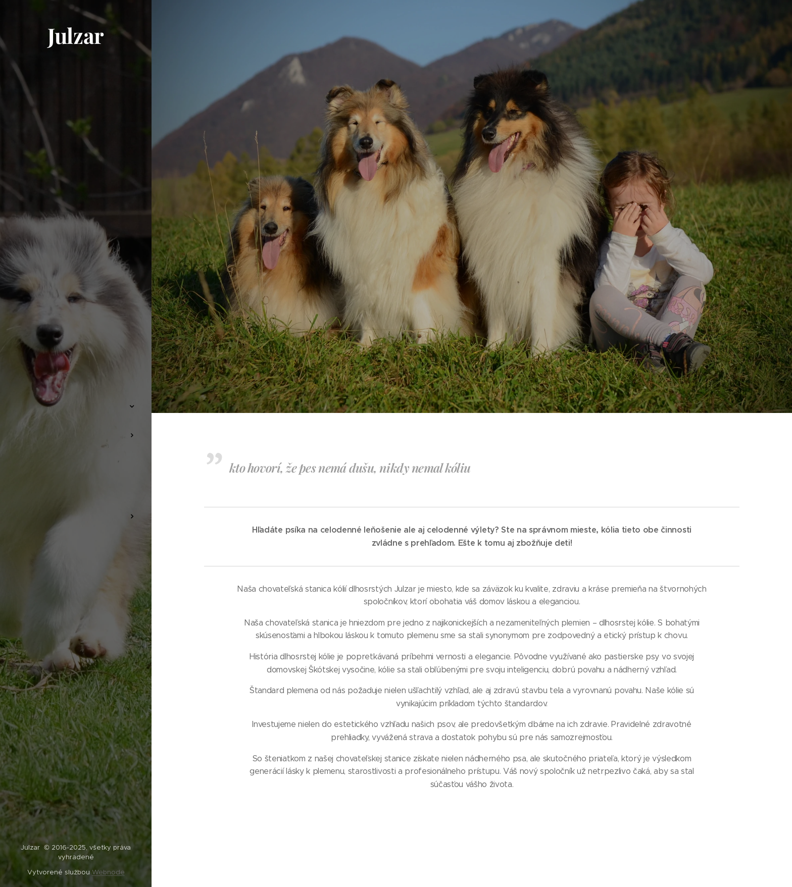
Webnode (108, 872)
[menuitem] (75, 376)
